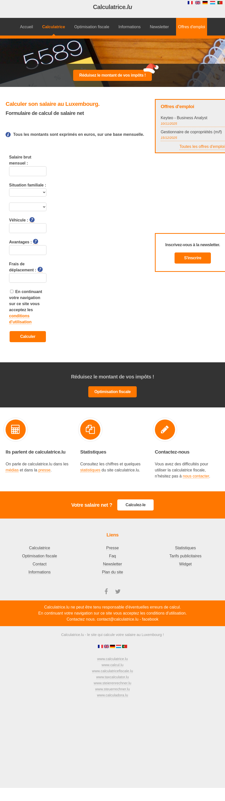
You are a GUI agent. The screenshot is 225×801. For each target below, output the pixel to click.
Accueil (26, 27)
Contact (39, 564)
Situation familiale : (27, 185)
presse (44, 470)
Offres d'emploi (191, 27)
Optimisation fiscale (91, 27)
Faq (112, 556)
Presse (112, 548)
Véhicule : (22, 219)
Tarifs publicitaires (186, 556)
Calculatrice (112, 7)
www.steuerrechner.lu (112, 689)
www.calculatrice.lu (112, 659)
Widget (185, 564)
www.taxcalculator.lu (112, 677)
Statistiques (185, 548)
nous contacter (196, 476)
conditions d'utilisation (166, 613)
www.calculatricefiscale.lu (112, 671)
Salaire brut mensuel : (20, 160)
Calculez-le (136, 505)
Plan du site (112, 572)
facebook (150, 619)
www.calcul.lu (112, 665)
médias (12, 470)
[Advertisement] (112, 51)
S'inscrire (192, 258)
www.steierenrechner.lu (112, 683)
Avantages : (23, 241)
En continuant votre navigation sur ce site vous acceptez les (25, 307)
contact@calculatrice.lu (117, 619)
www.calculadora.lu (112, 695)
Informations (130, 27)
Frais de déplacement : (26, 267)
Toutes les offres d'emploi (202, 146)
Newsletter (159, 27)
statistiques (90, 470)
